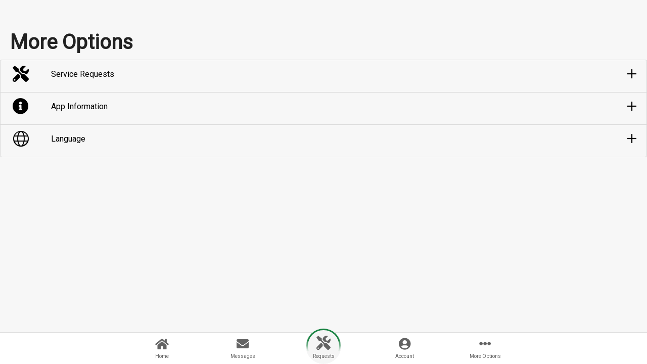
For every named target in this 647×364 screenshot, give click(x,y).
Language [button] (68, 139)
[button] (323, 74)
